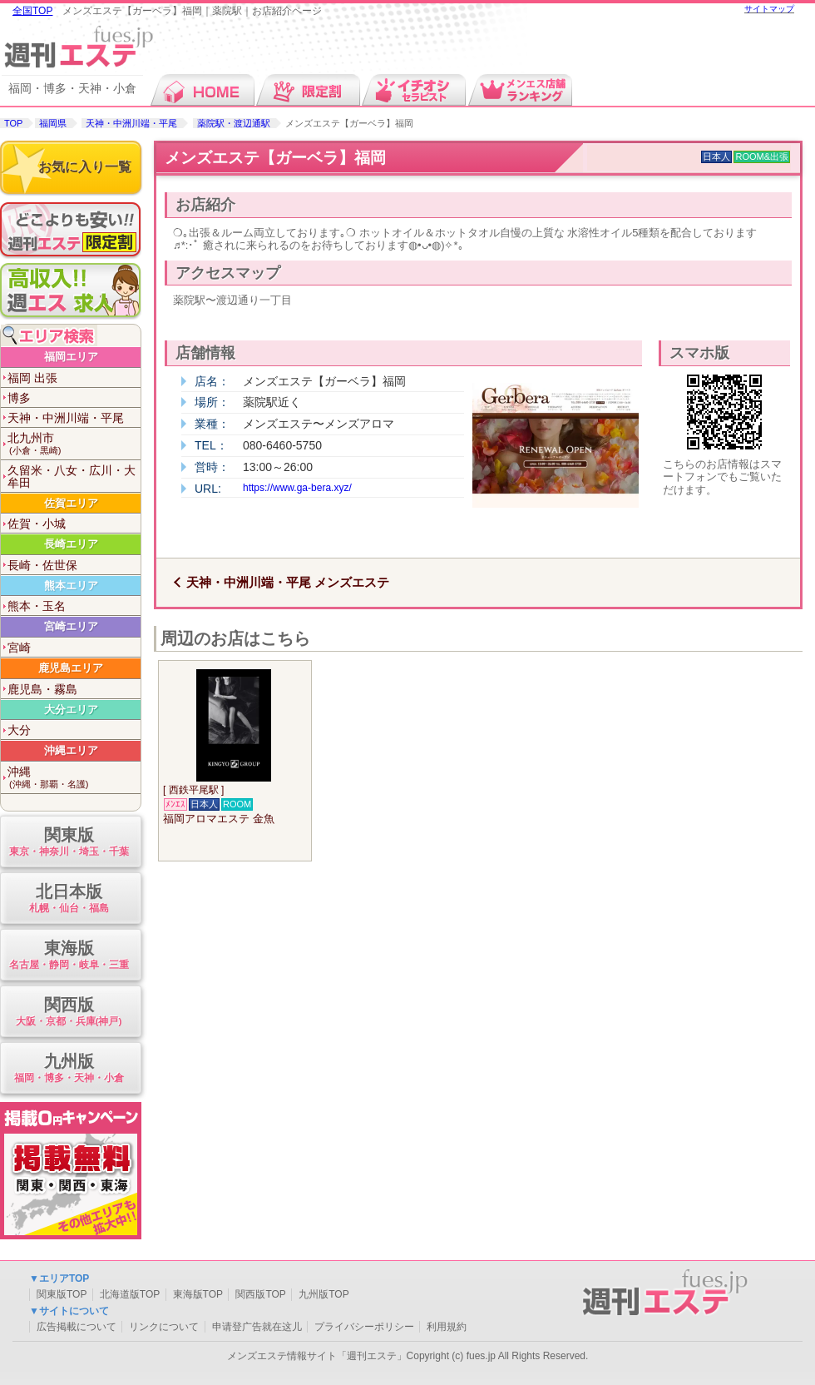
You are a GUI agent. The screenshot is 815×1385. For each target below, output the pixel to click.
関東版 (68, 843)
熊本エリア (71, 585)
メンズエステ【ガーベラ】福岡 (275, 157)
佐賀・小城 (36, 523)
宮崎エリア (71, 626)
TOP (13, 123)
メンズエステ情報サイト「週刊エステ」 (317, 1356)
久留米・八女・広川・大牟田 (71, 476)
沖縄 (74, 778)
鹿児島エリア (70, 668)
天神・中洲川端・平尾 (131, 123)
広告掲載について (76, 1327)
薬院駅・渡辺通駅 (233, 123)
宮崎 (19, 647)
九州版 (68, 1069)
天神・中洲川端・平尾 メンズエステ (287, 582)
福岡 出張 (32, 378)
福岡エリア (71, 356)
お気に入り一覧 (84, 167)
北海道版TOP (130, 1294)
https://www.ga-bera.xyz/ (297, 488)
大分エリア (71, 709)
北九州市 (74, 444)
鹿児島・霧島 (42, 689)
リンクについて (164, 1327)
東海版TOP (198, 1294)
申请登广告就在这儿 (257, 1327)
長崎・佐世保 (42, 565)
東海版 (68, 956)
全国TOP (32, 11)
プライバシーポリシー (364, 1327)
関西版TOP (260, 1294)
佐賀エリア (71, 503)
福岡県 (53, 123)
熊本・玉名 (36, 606)
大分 (19, 730)
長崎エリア (71, 544)
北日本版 (68, 899)
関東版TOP (61, 1294)
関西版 (68, 1012)
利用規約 (447, 1327)
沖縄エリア (71, 750)
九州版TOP (323, 1294)
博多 (19, 398)
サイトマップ (769, 8)
